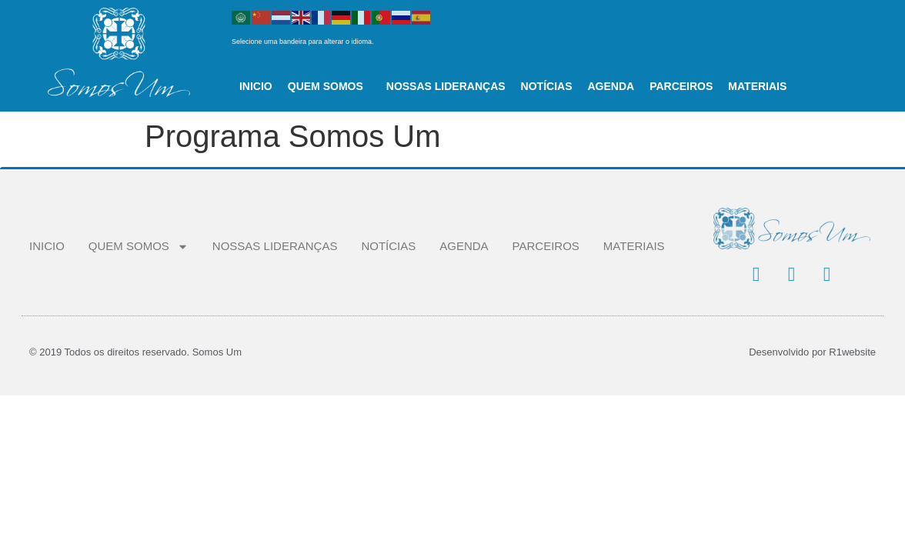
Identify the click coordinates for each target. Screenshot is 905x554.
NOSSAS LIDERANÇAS (446, 86)
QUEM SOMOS (329, 86)
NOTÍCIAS (547, 86)
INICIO (255, 86)
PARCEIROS (681, 86)
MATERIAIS (757, 86)
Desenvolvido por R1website (812, 352)
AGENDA (610, 86)
